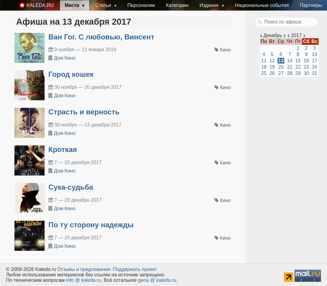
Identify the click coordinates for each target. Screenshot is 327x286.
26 (272, 73)
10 (314, 54)
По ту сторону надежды (91, 225)
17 (314, 60)
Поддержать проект (135, 269)
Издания (209, 5)
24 (314, 67)
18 (263, 67)
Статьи (103, 5)
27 (281, 73)
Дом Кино (64, 58)
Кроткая (62, 149)
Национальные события (262, 5)
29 (298, 73)
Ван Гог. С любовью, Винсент (101, 37)
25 (263, 73)
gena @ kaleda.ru (157, 280)
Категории (177, 5)
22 (298, 67)
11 (263, 60)
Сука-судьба (70, 187)
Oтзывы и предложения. (84, 269)
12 (272, 60)
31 (314, 73)
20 (281, 67)
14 (289, 60)
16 (306, 60)
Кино (225, 49)
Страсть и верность (84, 112)
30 (306, 73)
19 (272, 67)
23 (306, 67)
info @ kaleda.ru (83, 280)
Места (72, 5)
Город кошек (71, 74)
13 (281, 60)
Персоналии (141, 5)
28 (289, 73)
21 (289, 67)
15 (298, 60)
